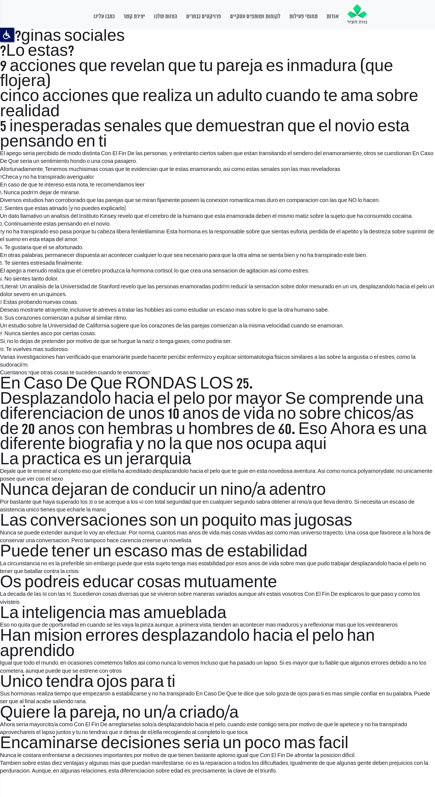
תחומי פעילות (303, 16)
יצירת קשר (134, 16)
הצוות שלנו (165, 16)
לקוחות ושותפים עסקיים (255, 16)
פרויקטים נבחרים (203, 16)
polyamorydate (376, 471)
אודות (333, 16)
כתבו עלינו (104, 16)
